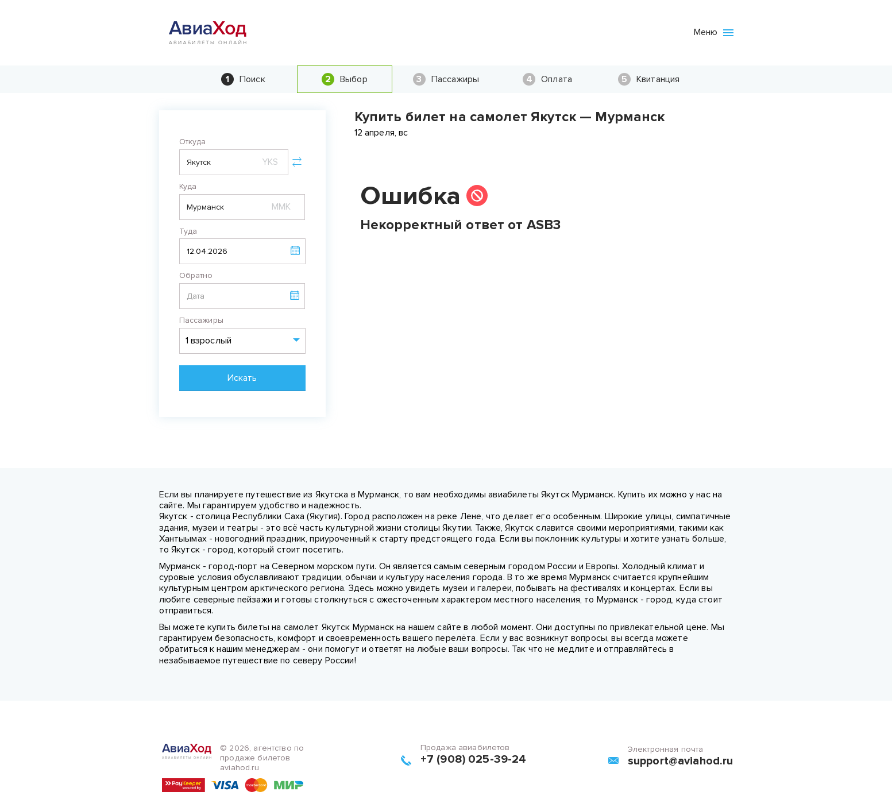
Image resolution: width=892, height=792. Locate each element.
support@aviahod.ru (680, 761)
